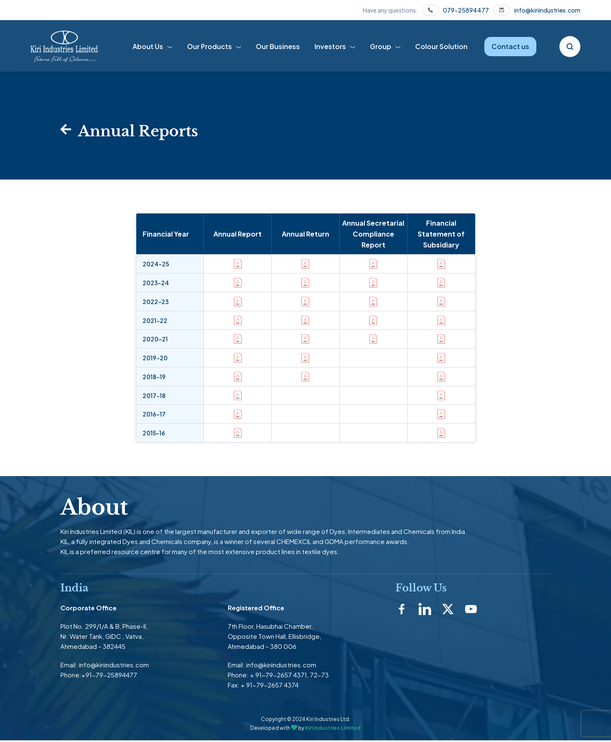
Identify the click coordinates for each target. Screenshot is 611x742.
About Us (148, 46)
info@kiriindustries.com (547, 10)
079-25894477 (466, 10)
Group (380, 46)
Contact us (510, 46)
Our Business (278, 46)
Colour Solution (441, 46)
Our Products (209, 46)
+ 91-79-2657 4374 (270, 686)
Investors (330, 46)
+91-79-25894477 (109, 676)
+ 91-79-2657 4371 (278, 676)
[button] (373, 354)
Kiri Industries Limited (333, 729)
